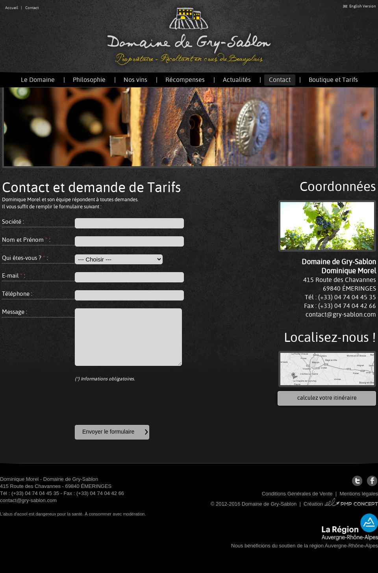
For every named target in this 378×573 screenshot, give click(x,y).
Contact (32, 8)
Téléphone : (17, 293)
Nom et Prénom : (26, 239)
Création (341, 504)
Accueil (11, 8)
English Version (359, 6)
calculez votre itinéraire (327, 398)
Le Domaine (38, 79)
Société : (13, 221)
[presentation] (135, 403)
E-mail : (13, 275)
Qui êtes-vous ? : (25, 257)
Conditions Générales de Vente (297, 494)
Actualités (237, 79)
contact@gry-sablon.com (341, 314)
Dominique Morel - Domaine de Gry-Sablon (49, 479)
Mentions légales (358, 494)
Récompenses (185, 79)
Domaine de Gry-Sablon (189, 36)
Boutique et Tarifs (333, 79)
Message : (14, 311)
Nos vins (135, 79)
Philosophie (89, 79)
